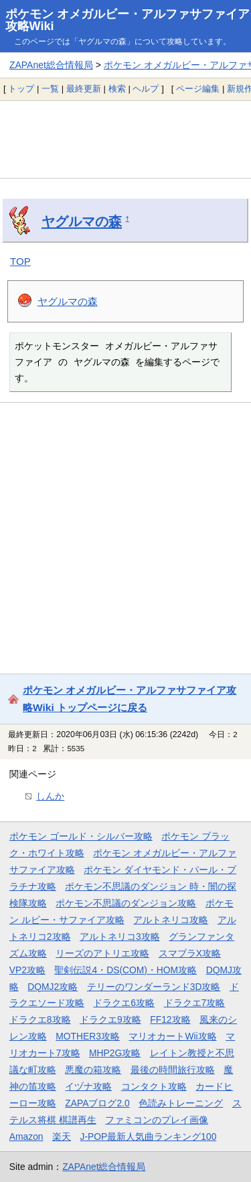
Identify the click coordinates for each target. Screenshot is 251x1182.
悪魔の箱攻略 (93, 1069)
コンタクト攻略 (154, 1086)
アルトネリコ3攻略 (120, 936)
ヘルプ (146, 89)
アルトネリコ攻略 (170, 919)
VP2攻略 (27, 970)
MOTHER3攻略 (88, 1036)
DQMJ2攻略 (52, 986)
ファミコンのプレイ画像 (156, 1119)
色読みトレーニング (181, 1103)
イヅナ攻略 (88, 1086)
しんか (50, 796)
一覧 (50, 89)
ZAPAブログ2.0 (97, 1103)
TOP (20, 261)
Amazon (26, 1136)
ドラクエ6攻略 (124, 1002)
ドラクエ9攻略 (110, 1019)
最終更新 (83, 89)
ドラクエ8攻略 (40, 1019)
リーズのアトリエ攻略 (102, 953)
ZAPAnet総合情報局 (51, 65)
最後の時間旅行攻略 (173, 1069)
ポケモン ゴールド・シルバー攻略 (81, 836)
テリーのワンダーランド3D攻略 (154, 986)
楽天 (61, 1136)
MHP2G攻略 (115, 1053)
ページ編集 (198, 89)
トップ (21, 89)
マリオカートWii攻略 (172, 1036)
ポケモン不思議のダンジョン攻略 (126, 903)
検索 (117, 89)
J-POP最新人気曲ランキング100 (148, 1136)
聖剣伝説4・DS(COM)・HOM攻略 (125, 970)
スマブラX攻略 (190, 953)
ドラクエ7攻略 (195, 1002)
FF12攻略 (170, 1019)
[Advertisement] (125, 139)
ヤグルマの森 (81, 221)
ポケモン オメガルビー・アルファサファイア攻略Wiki (127, 20)
